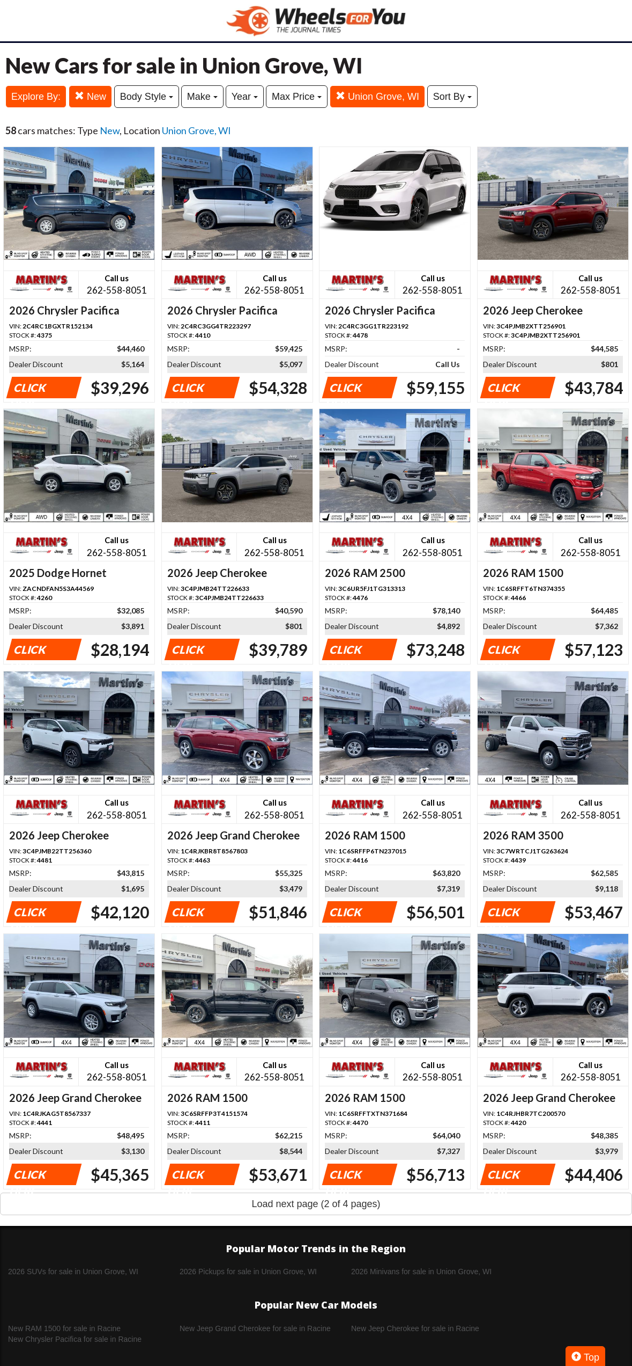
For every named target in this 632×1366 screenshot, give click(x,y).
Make (202, 96)
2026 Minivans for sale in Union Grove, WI (421, 1271)
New (90, 96)
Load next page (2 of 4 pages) (315, 1204)
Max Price (297, 96)
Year (245, 96)
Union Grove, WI (377, 96)
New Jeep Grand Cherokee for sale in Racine (255, 1328)
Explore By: (36, 96)
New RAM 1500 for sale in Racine (64, 1328)
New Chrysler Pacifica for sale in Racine (75, 1339)
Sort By (452, 96)
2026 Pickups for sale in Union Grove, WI (248, 1271)
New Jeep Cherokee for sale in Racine (415, 1328)
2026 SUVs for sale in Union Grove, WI (73, 1271)
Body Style (146, 96)
